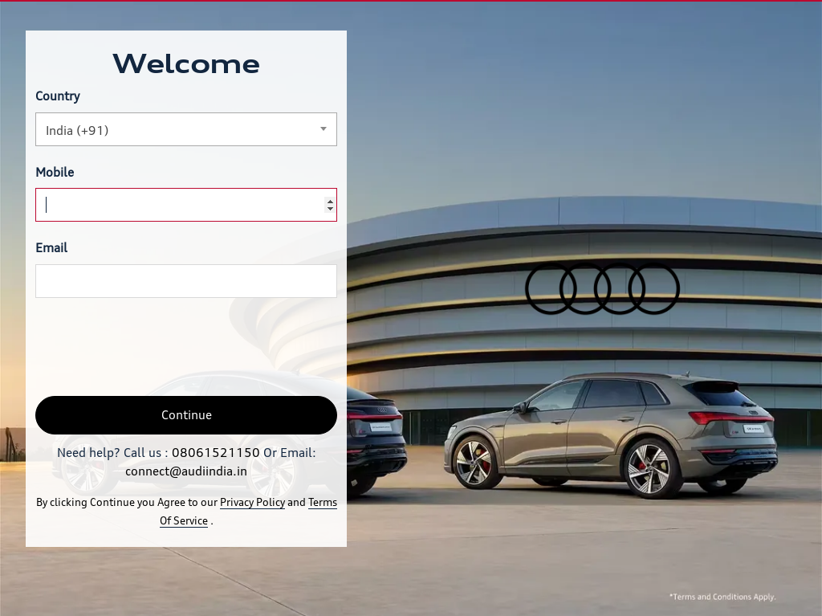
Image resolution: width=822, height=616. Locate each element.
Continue (186, 414)
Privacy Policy (252, 502)
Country (57, 96)
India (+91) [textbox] (77, 130)
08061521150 (216, 452)
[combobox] (186, 129)
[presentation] (157, 347)
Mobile (54, 172)
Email (51, 247)
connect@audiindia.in (186, 471)
